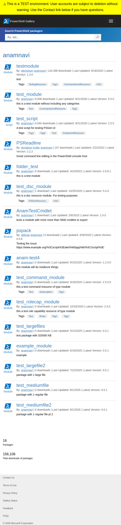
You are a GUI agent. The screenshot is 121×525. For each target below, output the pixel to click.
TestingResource (37, 84)
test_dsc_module (33, 186)
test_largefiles (30, 326)
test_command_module (40, 277)
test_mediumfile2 (33, 405)
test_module (29, 94)
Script (8, 121)
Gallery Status (10, 500)
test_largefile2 (30, 365)
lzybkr (36, 147)
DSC (99, 84)
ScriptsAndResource (73, 133)
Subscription (46, 292)
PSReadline (28, 143)
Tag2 (74, 108)
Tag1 (55, 84)
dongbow (26, 147)
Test (31, 108)
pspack (23, 230)
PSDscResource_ (38, 201)
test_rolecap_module (37, 301)
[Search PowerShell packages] (97, 37)
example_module (34, 345)
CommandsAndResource (77, 84)
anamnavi (40, 70)
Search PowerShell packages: (24, 30)
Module (8, 69)
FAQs (6, 516)
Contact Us (8, 477)
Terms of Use (10, 485)
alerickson (27, 70)
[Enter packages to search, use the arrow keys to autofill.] (49, 37)
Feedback (8, 508)
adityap (25, 235)
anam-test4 (28, 257)
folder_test (27, 166)
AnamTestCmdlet (34, 210)
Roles (43, 316)
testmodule (27, 66)
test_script (26, 118)
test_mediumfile (32, 385)
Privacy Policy (10, 493)
